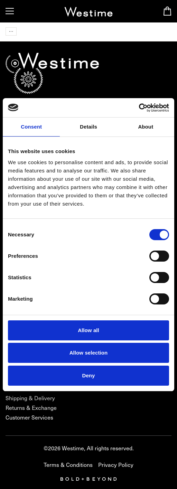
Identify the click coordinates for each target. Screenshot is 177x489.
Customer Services (29, 417)
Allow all (88, 330)
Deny (88, 375)
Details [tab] (88, 127)
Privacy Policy (115, 464)
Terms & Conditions (68, 464)
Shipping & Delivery (30, 398)
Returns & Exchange (31, 407)
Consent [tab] (31, 127)
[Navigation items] (11, 31)
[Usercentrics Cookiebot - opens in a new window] (139, 107)
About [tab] (145, 127)
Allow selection (88, 353)
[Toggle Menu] (9, 11)
